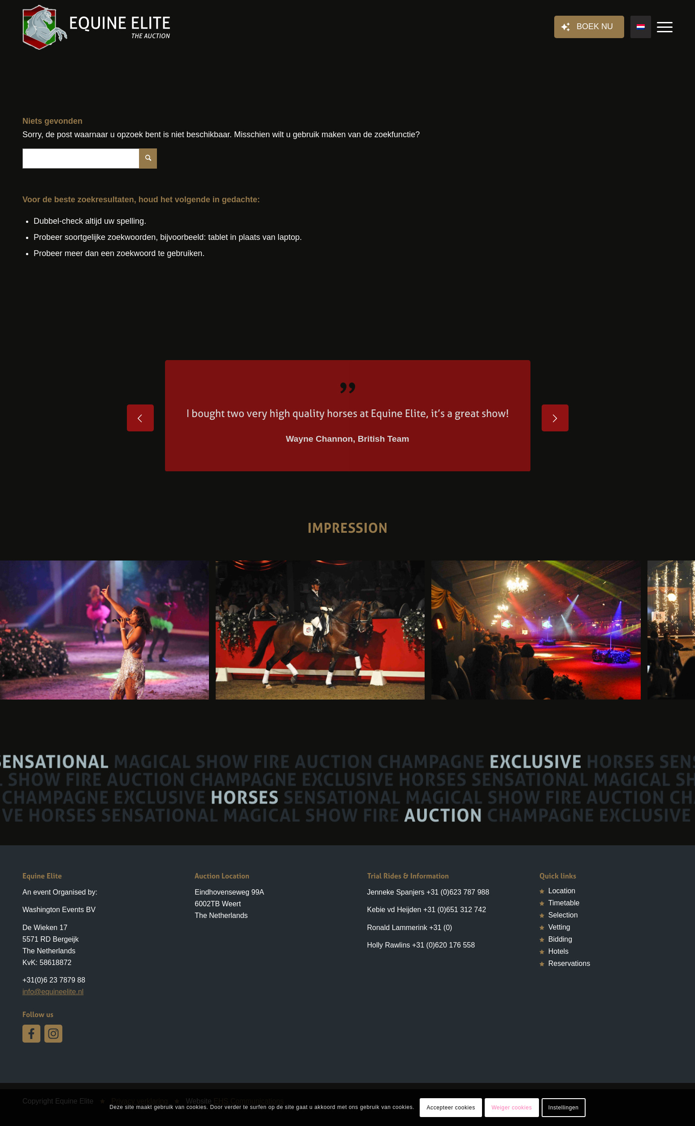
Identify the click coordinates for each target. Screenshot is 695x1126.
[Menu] (662, 27)
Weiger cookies (511, 1107)
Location (562, 891)
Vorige (140, 417)
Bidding (560, 939)
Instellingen (563, 1107)
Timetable (564, 903)
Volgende (555, 417)
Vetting (559, 927)
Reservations (569, 963)
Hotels (558, 951)
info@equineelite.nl (52, 992)
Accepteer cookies (450, 1107)
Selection (563, 915)
